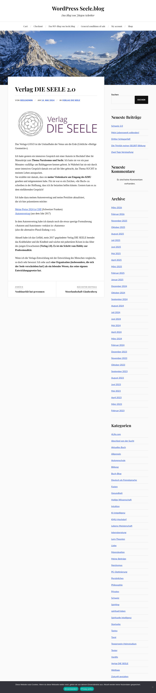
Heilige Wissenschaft (121, 499)
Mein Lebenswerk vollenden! (125, 132)
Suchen (115, 94)
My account (116, 26)
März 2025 (116, 266)
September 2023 (119, 371)
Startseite (116, 624)
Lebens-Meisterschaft (121, 525)
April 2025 (116, 260)
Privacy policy (87, 689)
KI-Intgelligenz (118, 512)
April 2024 (116, 332)
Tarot (113, 637)
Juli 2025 (115, 240)
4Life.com (116, 434)
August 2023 (117, 377)
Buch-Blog (116, 473)
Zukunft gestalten (119, 676)
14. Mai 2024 (48, 100)
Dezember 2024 (119, 286)
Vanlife (114, 657)
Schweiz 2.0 (117, 126)
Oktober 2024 (118, 292)
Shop (130, 26)
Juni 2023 (116, 384)
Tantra (114, 630)
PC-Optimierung (119, 571)
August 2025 (117, 233)
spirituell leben (118, 611)
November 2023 (119, 358)
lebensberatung (118, 532)
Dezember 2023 (119, 351)
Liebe (114, 545)
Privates (115, 591)
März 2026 (116, 207)
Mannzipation (118, 552)
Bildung (115, 467)
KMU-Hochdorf (119, 519)
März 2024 (116, 338)
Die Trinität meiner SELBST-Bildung (128, 145)
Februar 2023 (118, 410)
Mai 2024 (116, 325)
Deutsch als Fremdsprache (124, 480)
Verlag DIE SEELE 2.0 (45, 89)
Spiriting (115, 604)
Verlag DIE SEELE (71, 100)
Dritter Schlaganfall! (120, 139)
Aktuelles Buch (118, 447)
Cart (25, 26)
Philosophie (117, 584)
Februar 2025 (118, 273)
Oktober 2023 (118, 364)
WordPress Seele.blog (78, 8)
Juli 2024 (115, 312)
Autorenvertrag (22, 213)
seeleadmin (26, 100)
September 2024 (119, 299)
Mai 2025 (116, 253)
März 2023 (116, 404)
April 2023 (116, 397)
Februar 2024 (118, 345)
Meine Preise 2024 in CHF (28, 209)
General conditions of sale (93, 26)
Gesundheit (116, 493)
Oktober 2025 (118, 227)
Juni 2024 (116, 319)
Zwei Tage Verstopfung (122, 152)
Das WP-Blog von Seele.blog (62, 26)
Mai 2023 (116, 390)
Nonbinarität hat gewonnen (29, 291)
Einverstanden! (71, 689)
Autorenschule (118, 460)
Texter (114, 650)
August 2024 (117, 305)
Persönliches (117, 578)
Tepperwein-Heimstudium (123, 643)
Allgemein (116, 454)
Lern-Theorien (118, 539)
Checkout (38, 26)
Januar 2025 (117, 279)
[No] (152, 687)
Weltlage (115, 670)
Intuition (115, 506)
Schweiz (115, 598)
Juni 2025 (116, 246)
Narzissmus (116, 565)
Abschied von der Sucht (122, 440)
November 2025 (119, 220)
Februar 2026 (118, 214)
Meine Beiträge (118, 558)
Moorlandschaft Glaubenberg (81, 291)
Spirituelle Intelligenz (121, 617)
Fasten (114, 486)
